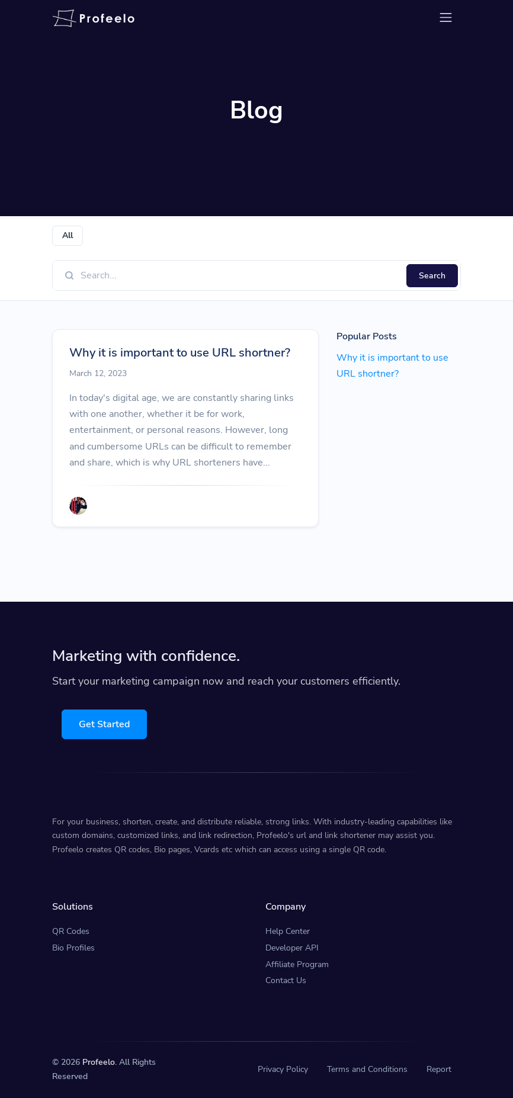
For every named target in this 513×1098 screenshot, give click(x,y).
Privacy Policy (283, 1069)
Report (439, 1069)
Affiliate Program (297, 964)
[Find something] (240, 275)
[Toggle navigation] (446, 17)
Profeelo (98, 1062)
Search (432, 275)
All (67, 235)
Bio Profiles (73, 947)
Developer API (292, 947)
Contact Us (285, 980)
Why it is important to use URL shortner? (179, 353)
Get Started (104, 724)
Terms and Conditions (367, 1069)
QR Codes (70, 931)
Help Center (287, 931)
